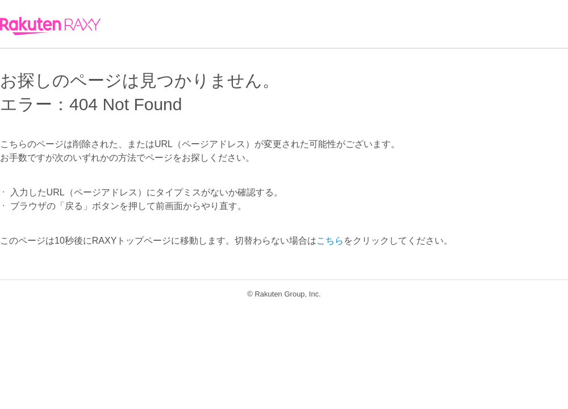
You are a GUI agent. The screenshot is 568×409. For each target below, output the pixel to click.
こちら (330, 240)
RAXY (50, 26)
